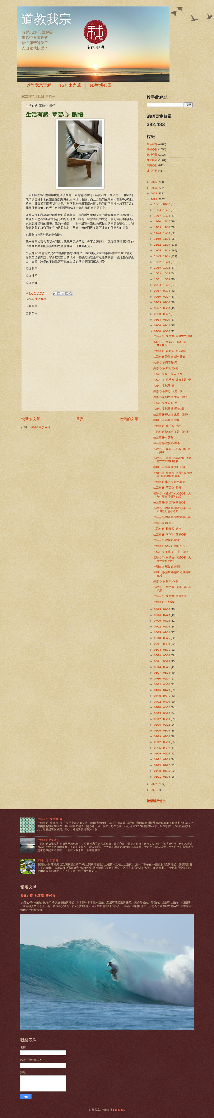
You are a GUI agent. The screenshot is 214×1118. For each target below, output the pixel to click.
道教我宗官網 (38, 85)
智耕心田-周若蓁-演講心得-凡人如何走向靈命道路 (172, 510)
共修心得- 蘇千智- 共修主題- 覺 (172, 379)
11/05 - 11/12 (162, 250)
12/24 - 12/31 (162, 210)
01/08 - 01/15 (162, 770)
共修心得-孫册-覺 (163, 385)
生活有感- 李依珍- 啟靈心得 (170, 534)
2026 (154, 182)
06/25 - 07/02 (162, 632)
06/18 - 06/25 (162, 638)
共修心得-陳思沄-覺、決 (167, 391)
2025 (154, 187)
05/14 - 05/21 (162, 667)
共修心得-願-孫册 (163, 523)
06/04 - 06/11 (162, 649)
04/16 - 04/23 (162, 690)
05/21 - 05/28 (162, 661)
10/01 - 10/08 (162, 279)
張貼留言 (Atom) (40, 427)
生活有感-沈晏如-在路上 (167, 443)
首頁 (80, 419)
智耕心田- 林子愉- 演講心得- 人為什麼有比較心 (172, 559)
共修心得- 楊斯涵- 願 (165, 581)
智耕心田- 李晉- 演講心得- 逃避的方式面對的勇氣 (172, 459)
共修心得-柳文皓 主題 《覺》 (170, 397)
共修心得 (152, 149)
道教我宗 (46, 19)
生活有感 (40, 298)
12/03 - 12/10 (162, 227)
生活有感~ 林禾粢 (164, 601)
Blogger (119, 1109)
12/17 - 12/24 (162, 215)
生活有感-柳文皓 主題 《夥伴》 (172, 431)
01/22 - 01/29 (162, 759)
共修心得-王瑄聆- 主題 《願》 (171, 551)
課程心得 (152, 170)
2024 (154, 193)
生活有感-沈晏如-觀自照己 (169, 546)
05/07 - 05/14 (162, 672)
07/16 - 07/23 (162, 615)
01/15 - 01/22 (162, 765)
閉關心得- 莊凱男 (47, 860)
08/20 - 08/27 (162, 314)
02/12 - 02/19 (162, 742)
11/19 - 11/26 (162, 238)
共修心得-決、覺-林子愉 (167, 373)
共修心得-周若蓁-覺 (165, 362)
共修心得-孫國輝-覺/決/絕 (168, 408)
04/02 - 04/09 (162, 701)
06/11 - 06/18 (162, 643)
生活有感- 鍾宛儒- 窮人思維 (170, 350)
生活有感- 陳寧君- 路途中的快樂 (172, 336)
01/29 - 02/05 (162, 753)
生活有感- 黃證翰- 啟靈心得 (170, 502)
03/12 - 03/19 (162, 719)
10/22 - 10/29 (162, 262)
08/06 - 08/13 (162, 325)
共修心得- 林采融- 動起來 (37, 895)
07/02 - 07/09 (162, 626)
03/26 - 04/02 (162, 707)
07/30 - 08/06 (162, 331)
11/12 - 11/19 (162, 244)
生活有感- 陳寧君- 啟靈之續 (170, 596)
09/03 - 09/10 (162, 302)
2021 (154, 789)
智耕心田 (152, 154)
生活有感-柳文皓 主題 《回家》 (172, 414)
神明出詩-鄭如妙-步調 (166, 566)
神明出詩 (152, 160)
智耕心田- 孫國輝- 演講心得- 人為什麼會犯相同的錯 (172, 495)
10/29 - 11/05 (162, 256)
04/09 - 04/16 (162, 695)
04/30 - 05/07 (162, 678)
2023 (154, 199)
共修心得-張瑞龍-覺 (165, 402)
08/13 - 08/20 (162, 319)
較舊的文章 (129, 419)
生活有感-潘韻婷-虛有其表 (169, 356)
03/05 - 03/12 (162, 724)
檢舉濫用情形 (156, 801)
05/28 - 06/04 (162, 655)
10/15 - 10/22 (162, 267)
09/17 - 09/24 (162, 290)
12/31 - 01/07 (162, 204)
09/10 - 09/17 (162, 296)
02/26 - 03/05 (162, 730)
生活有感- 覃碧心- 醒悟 (167, 487)
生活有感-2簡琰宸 (48, 840)
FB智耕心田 (100, 85)
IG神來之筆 (70, 85)
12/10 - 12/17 (162, 221)
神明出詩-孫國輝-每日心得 (169, 467)
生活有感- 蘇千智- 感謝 (167, 425)
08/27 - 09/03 (162, 308)
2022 (154, 784)
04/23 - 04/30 (162, 684)
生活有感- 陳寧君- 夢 (49, 819)
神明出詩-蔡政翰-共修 (166, 420)
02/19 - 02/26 (162, 736)
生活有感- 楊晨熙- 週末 (167, 528)
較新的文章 (30, 419)
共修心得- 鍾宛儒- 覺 (165, 368)
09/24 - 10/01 (162, 284)
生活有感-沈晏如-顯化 (166, 540)
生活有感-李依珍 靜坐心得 (169, 481)
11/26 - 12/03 (162, 233)
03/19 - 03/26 (162, 713)
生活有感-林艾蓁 (163, 437)
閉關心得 (152, 165)
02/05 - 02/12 (162, 747)
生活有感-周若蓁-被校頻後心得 (172, 517)
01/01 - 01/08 (162, 776)
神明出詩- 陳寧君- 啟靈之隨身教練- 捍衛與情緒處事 (172, 474)
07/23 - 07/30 (162, 609)
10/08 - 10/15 (162, 273)
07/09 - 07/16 (162, 620)
